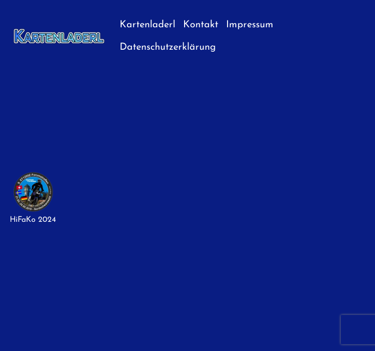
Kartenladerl (147, 25)
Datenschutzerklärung (168, 47)
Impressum (249, 25)
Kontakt (200, 25)
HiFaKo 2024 (33, 220)
